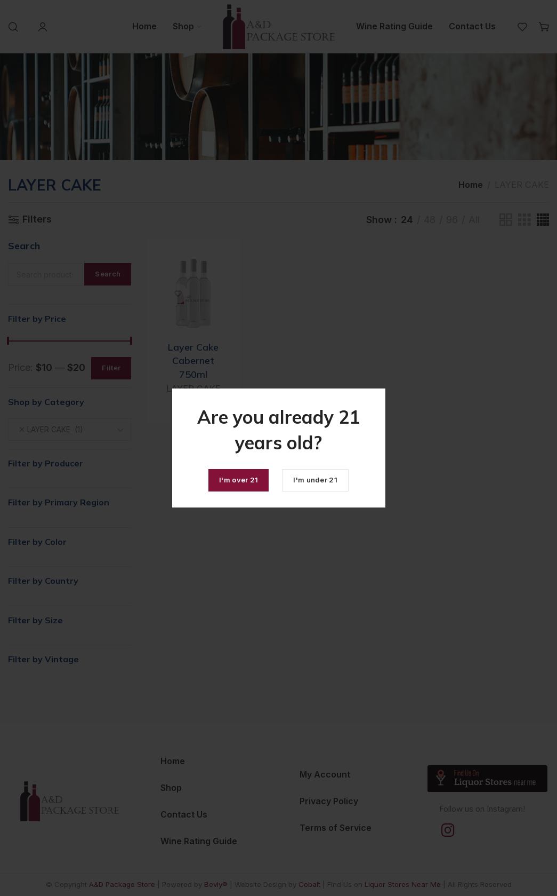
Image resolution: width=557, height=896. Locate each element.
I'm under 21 (315, 479)
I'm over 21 (238, 479)
